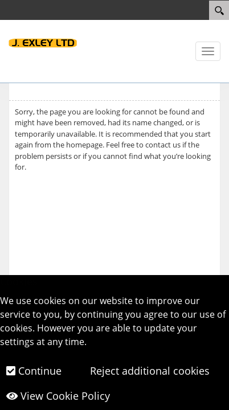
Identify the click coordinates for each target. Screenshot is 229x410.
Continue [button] (34, 371)
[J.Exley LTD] (43, 42)
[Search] (219, 10)
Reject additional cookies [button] (148, 371)
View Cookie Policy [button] (58, 396)
